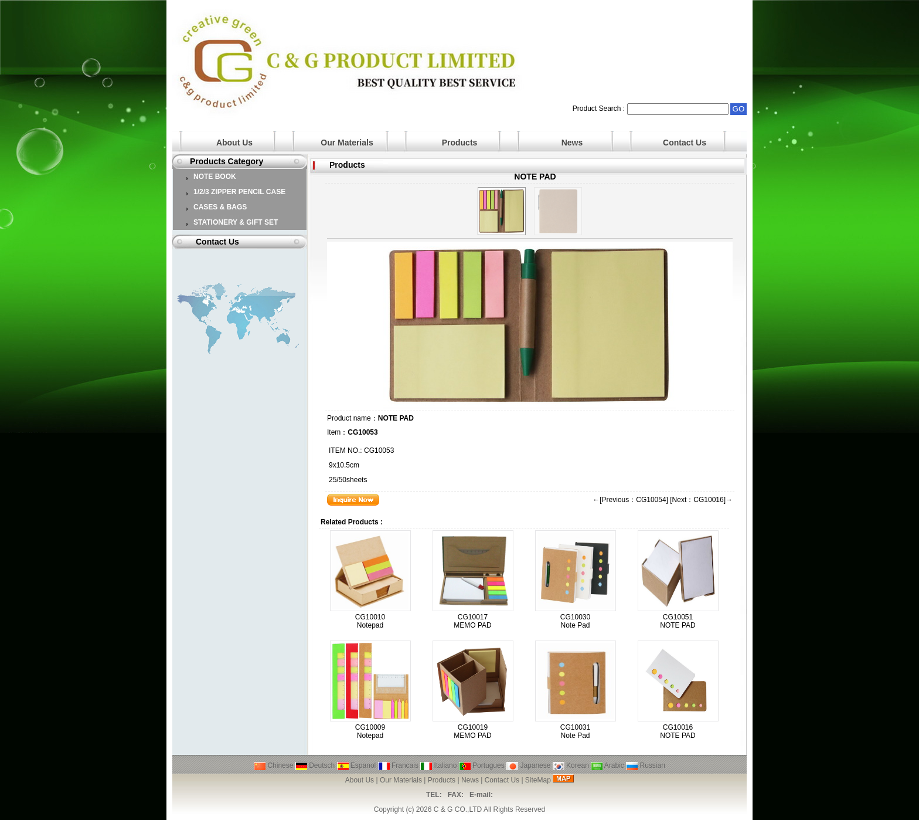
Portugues (482, 765)
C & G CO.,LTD (458, 809)
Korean (571, 765)
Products (460, 142)
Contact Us (684, 142)
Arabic (607, 765)
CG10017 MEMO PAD (472, 621)
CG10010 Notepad (370, 621)
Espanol (356, 765)
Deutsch (315, 765)
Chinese (273, 765)
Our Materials (347, 142)
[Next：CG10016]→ (701, 500)
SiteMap (538, 780)
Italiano (438, 765)
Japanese (528, 765)
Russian (645, 765)
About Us (234, 142)
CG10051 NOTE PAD (677, 621)
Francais (398, 765)
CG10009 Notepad (370, 731)
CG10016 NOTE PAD (677, 731)
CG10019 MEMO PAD (472, 731)
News (572, 142)
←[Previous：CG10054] (630, 500)
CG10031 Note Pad (575, 731)
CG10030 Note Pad (575, 621)
